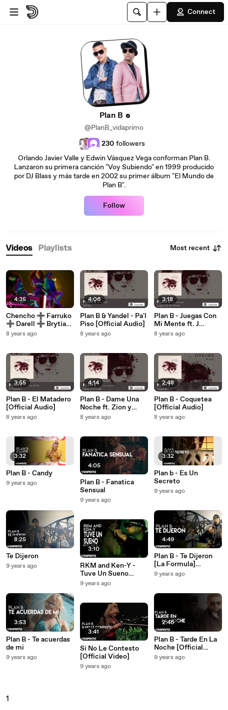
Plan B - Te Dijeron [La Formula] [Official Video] (183, 560)
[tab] (19, 248)
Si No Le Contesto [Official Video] (109, 653)
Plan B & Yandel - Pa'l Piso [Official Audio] (113, 320)
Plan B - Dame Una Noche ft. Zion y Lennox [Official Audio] (109, 403)
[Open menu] (14, 12)
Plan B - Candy (29, 473)
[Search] (137, 12)
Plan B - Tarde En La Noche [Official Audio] (185, 644)
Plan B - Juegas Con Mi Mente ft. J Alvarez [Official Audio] (185, 320)
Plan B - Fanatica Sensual (107, 486)
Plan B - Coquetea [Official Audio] (183, 403)
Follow (114, 205)
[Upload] (157, 12)
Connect (196, 12)
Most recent (196, 248)
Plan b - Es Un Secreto (176, 477)
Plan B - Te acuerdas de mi (38, 644)
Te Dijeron (22, 556)
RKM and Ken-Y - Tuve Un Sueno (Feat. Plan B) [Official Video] (108, 570)
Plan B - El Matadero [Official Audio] (38, 403)
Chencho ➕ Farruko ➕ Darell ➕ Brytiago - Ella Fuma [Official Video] (40, 320)
